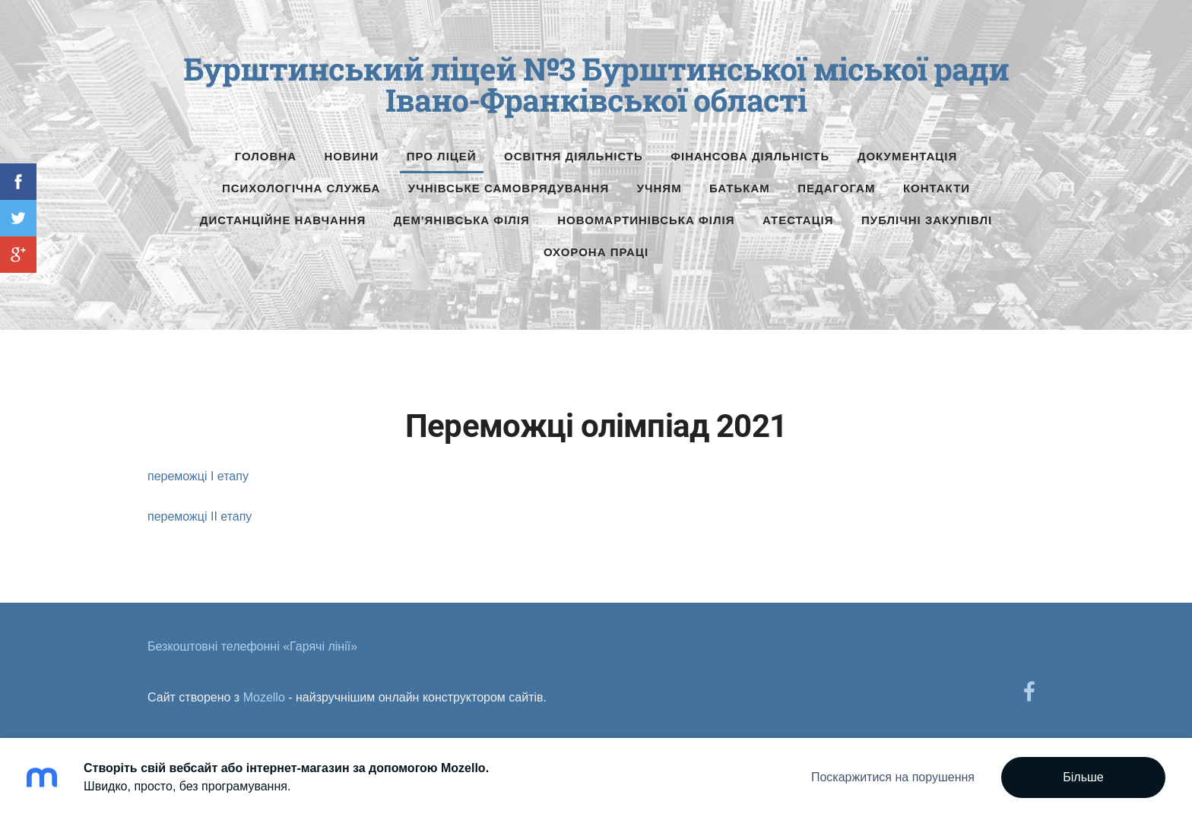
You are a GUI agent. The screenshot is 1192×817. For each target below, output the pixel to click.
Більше (1083, 777)
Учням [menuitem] (659, 188)
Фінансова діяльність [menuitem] (749, 156)
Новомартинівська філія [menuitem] (645, 220)
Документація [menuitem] (908, 156)
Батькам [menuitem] (739, 188)
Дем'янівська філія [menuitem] (462, 220)
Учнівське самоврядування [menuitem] (508, 188)
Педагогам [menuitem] (836, 188)
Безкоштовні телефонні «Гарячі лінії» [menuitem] (252, 646)
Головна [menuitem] (265, 156)
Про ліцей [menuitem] (442, 156)
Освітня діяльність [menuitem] (573, 156)
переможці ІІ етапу (199, 516)
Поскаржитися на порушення (893, 777)
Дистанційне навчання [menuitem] (283, 220)
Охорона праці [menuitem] (596, 251)
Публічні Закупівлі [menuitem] (926, 220)
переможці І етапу (198, 476)
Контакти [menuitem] (936, 188)
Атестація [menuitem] (798, 220)
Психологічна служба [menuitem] (301, 188)
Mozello (264, 697)
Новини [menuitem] (352, 156)
